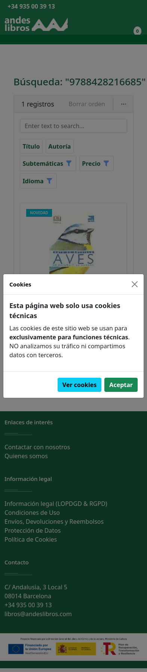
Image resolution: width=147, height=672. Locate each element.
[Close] (135, 284)
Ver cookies (79, 385)
